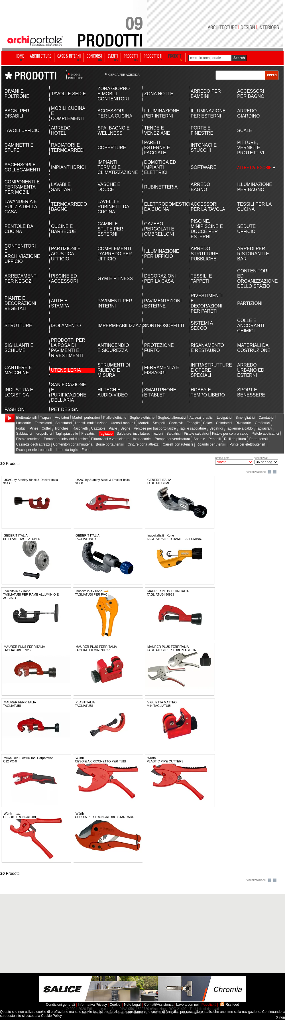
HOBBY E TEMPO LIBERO (208, 392)
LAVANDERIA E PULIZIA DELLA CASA (21, 206)
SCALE (244, 130)
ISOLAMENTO (66, 325)
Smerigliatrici (245, 418)
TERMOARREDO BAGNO (69, 207)
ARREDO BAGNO (200, 187)
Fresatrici (88, 434)
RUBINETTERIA (161, 187)
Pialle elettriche (114, 418)
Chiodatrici (224, 423)
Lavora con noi (187, 1005)
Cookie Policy (51, 1016)
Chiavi (208, 423)
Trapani (45, 418)
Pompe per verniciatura (172, 439)
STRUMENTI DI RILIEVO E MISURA (113, 370)
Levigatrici (224, 418)
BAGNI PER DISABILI (17, 113)
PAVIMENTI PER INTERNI (114, 303)
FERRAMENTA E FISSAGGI (161, 370)
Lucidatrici (23, 423)
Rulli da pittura (235, 439)
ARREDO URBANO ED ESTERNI (250, 370)
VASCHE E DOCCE (108, 187)
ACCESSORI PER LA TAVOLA (208, 207)
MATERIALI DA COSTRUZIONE (253, 348)
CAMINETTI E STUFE (19, 148)
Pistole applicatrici (265, 434)
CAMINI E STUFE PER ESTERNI (110, 228)
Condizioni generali (60, 1005)
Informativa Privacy (92, 1005)
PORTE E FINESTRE (202, 130)
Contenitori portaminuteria (72, 444)
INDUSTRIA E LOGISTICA (19, 392)
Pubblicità (208, 1005)
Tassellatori (43, 423)
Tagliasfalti (264, 428)
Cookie (115, 1005)
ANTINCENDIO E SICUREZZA (113, 348)
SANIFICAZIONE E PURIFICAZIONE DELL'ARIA (68, 392)
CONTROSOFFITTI (162, 325)
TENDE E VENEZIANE (157, 130)
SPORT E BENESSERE (251, 392)
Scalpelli (159, 423)
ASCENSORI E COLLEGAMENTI (22, 167)
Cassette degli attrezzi (33, 444)
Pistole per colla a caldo (230, 434)
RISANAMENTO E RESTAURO (207, 348)
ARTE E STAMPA (60, 303)
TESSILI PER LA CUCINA (254, 207)
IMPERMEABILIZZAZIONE (115, 325)
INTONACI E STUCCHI (204, 148)
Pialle (113, 428)
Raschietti (80, 428)
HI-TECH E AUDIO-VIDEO (112, 392)
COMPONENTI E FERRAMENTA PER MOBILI (22, 187)
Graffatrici (262, 423)
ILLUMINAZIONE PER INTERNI (161, 113)
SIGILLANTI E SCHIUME (19, 348)
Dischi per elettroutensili (34, 450)
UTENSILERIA (66, 370)
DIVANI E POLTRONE (17, 94)
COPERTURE (111, 147)
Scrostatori (63, 423)
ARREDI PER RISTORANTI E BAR (253, 253)
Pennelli (215, 439)
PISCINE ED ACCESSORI (64, 279)
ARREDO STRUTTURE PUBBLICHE (204, 253)
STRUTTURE (18, 325)
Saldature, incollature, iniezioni (140, 434)
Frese (86, 450)
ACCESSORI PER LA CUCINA (114, 113)
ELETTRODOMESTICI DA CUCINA (162, 207)
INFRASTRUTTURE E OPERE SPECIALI (208, 370)
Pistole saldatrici (196, 434)
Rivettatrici (243, 423)
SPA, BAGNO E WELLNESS (113, 130)
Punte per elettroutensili (248, 444)
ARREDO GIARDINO (248, 113)
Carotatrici (266, 418)
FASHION (15, 409)
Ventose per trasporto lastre (155, 428)
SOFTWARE (203, 167)
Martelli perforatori (86, 418)
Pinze (34, 428)
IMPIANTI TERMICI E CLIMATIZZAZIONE (115, 167)
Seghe (126, 428)
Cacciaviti (176, 423)
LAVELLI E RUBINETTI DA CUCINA (113, 206)
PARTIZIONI (249, 303)
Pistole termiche (28, 439)
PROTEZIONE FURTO (159, 348)
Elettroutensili (26, 418)
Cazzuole (98, 428)
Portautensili (258, 439)
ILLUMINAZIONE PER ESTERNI (208, 113)
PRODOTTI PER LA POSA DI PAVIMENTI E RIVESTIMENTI (68, 348)
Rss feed (232, 1005)
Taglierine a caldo (239, 428)
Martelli (143, 423)
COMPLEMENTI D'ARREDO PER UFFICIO (114, 253)
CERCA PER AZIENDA (124, 74)
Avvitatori (62, 418)
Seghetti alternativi (172, 418)
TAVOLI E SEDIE (68, 93)
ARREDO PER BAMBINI (206, 94)
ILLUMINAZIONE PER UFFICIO (161, 254)
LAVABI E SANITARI (61, 187)
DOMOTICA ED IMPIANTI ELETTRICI (160, 167)
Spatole (199, 439)
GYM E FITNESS (115, 278)
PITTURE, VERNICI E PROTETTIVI (250, 147)
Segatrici (216, 428)
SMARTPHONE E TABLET (160, 392)
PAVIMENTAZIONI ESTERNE (162, 303)
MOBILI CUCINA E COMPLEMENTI (68, 113)
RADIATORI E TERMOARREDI (68, 148)
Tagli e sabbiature (192, 428)
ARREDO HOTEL (60, 130)
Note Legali (132, 1005)
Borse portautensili (110, 444)
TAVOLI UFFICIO (22, 130)
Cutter (46, 428)
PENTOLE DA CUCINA (19, 229)
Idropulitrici (43, 434)
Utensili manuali (123, 423)
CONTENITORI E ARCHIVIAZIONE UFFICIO (22, 254)
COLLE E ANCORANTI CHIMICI (250, 325)
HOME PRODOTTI (76, 76)
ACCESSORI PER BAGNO (250, 94)
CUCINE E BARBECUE (63, 229)
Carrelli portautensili (178, 444)
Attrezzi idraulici (201, 418)
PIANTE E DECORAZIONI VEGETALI (20, 303)
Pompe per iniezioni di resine (66, 439)
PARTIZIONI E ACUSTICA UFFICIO (65, 253)
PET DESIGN (65, 409)
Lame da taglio (67, 450)
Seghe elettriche (142, 418)
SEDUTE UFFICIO (246, 229)
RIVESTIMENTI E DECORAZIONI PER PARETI (207, 303)
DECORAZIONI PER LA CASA (160, 279)
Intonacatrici (142, 439)
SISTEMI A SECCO (202, 326)
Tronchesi (61, 428)
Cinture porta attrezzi (143, 444)
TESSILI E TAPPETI (201, 279)
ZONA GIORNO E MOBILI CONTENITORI (113, 93)
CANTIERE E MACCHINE (18, 370)
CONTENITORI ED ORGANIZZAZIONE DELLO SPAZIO (255, 278)
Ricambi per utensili (211, 444)
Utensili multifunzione (91, 423)
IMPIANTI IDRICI (68, 167)
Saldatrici (173, 434)
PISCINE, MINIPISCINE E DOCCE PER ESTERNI (207, 229)
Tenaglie (193, 423)
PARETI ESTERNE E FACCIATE (157, 147)
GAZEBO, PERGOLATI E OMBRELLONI (159, 228)
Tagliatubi (106, 434)
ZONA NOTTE (158, 93)
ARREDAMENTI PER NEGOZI (21, 279)
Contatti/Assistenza (159, 1005)
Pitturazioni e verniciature (110, 439)
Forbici (21, 428)
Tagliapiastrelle (66, 434)
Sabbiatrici (24, 434)
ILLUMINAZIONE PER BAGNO (254, 187)
